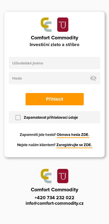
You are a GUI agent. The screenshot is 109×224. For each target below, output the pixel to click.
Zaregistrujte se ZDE (73, 145)
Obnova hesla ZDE (72, 134)
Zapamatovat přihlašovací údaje (51, 117)
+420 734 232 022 (54, 198)
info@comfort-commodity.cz (55, 203)
